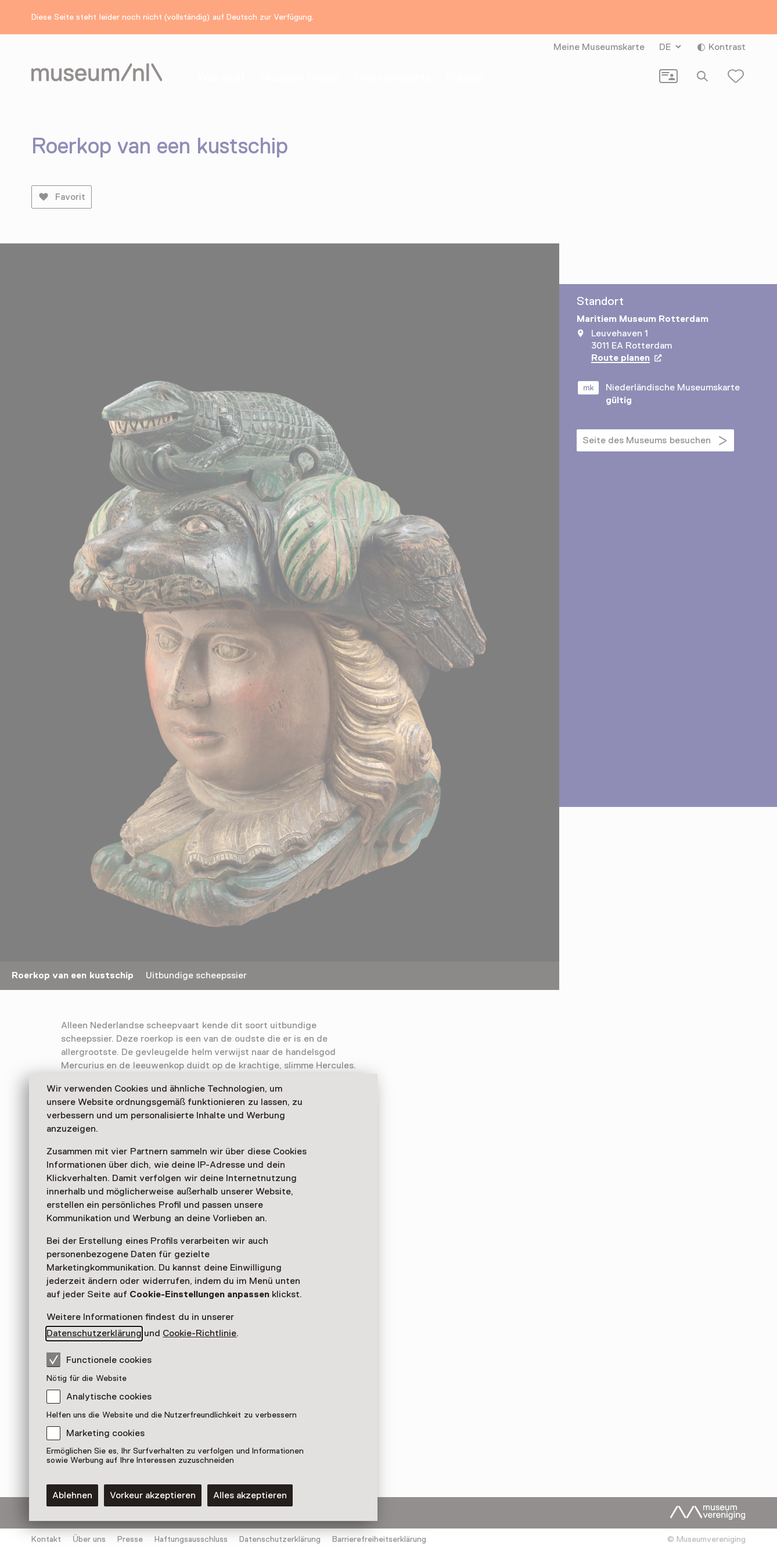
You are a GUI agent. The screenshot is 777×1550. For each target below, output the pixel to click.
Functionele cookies (99, 1359)
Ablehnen (72, 1495)
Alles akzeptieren (250, 1495)
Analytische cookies (109, 1396)
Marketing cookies (105, 1433)
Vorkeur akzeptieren (153, 1495)
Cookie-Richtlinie (199, 1333)
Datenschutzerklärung (94, 1333)
